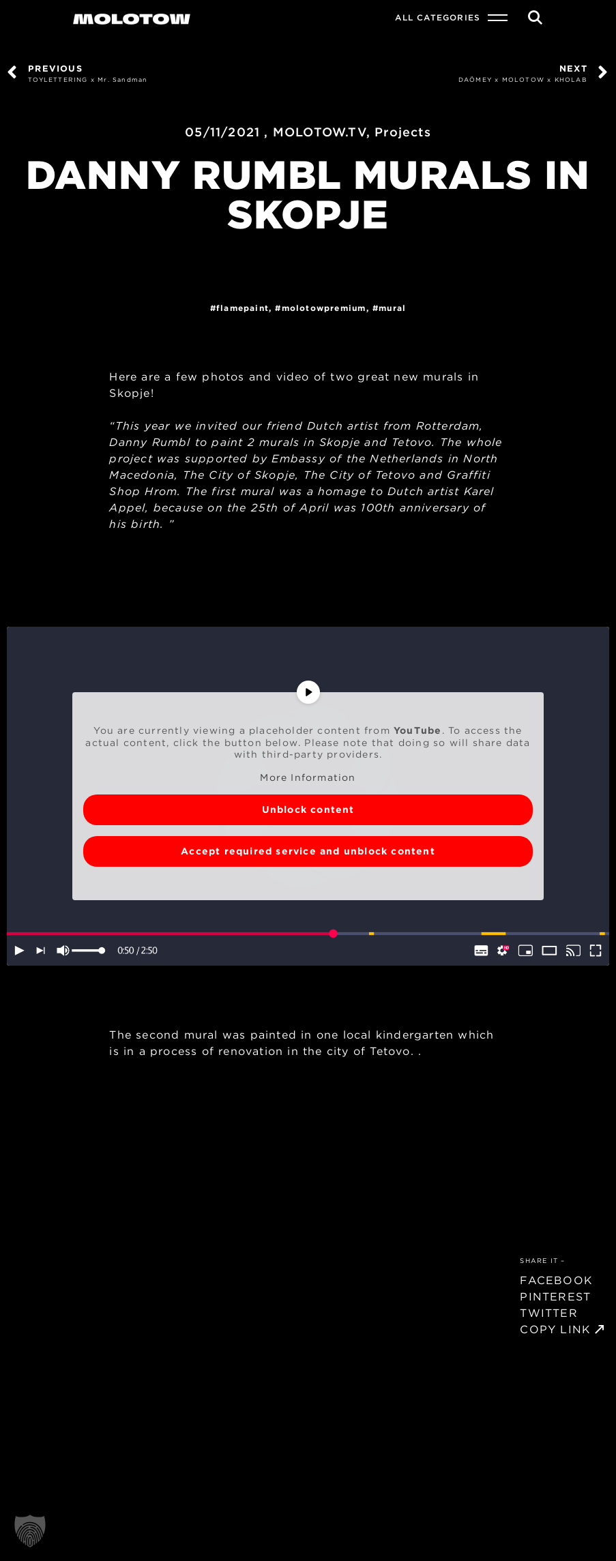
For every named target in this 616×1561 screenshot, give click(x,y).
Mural (392, 308)
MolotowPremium (324, 308)
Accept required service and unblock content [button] (308, 851)
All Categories (437, 17)
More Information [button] (307, 777)
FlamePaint (242, 308)
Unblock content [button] (308, 809)
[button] (30, 1531)
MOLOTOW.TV (319, 132)
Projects (403, 132)
